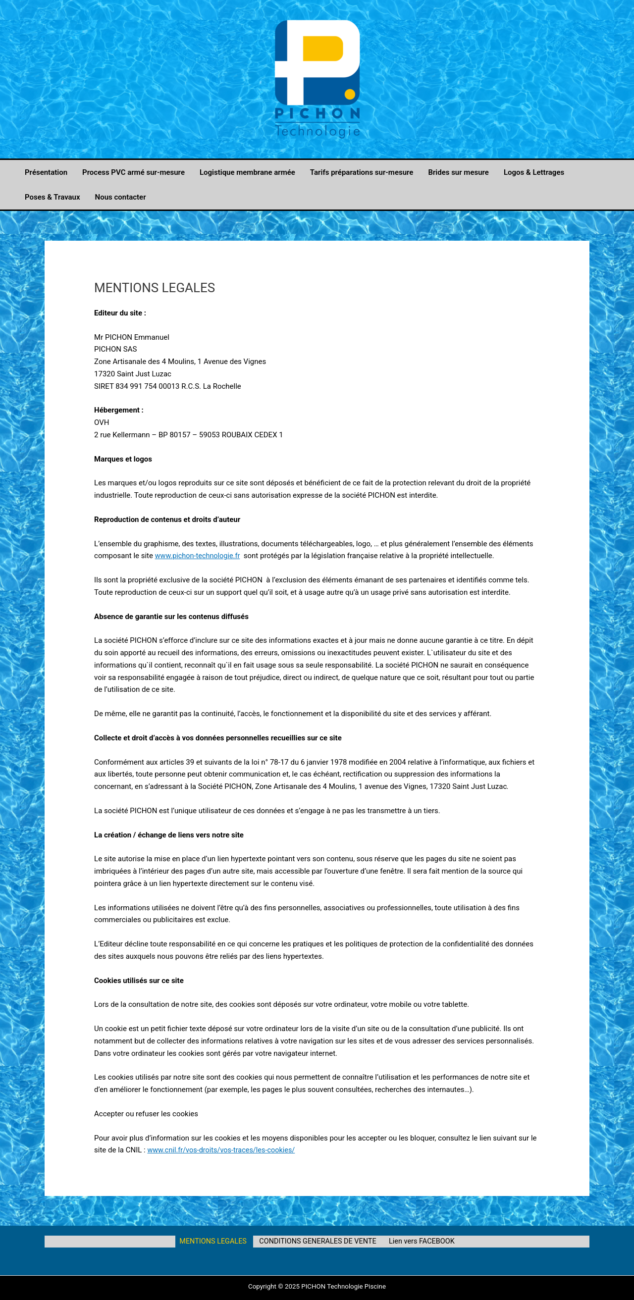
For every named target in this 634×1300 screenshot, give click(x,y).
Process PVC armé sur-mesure (133, 172)
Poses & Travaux (52, 197)
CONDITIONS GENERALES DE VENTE (318, 1241)
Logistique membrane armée (247, 172)
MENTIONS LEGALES (215, 1241)
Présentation (46, 172)
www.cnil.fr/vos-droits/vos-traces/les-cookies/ (224, 1149)
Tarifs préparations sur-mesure (362, 172)
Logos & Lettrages (534, 172)
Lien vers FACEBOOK (420, 1241)
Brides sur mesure (458, 172)
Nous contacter (120, 197)
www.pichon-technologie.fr (199, 555)
